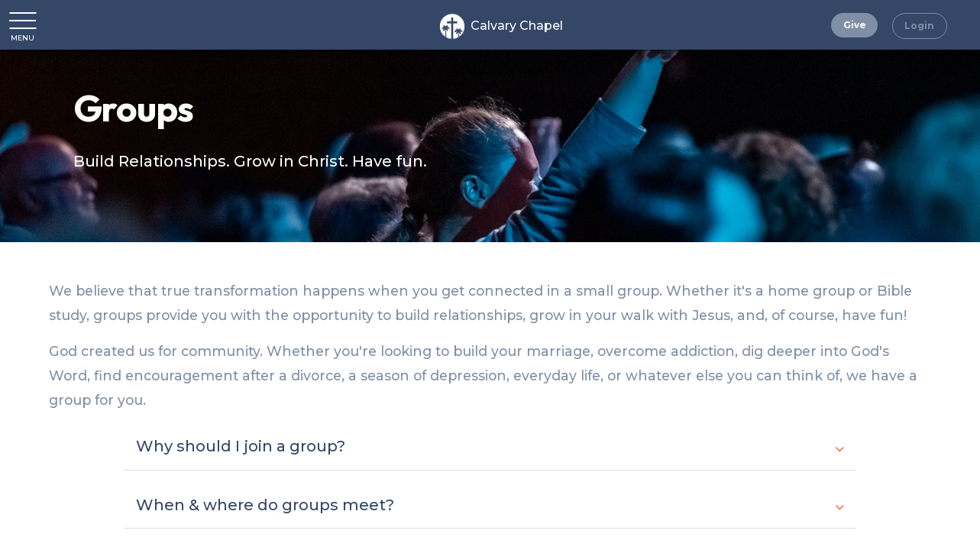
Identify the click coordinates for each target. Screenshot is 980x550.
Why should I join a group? (489, 446)
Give (854, 25)
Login (919, 25)
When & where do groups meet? (489, 505)
